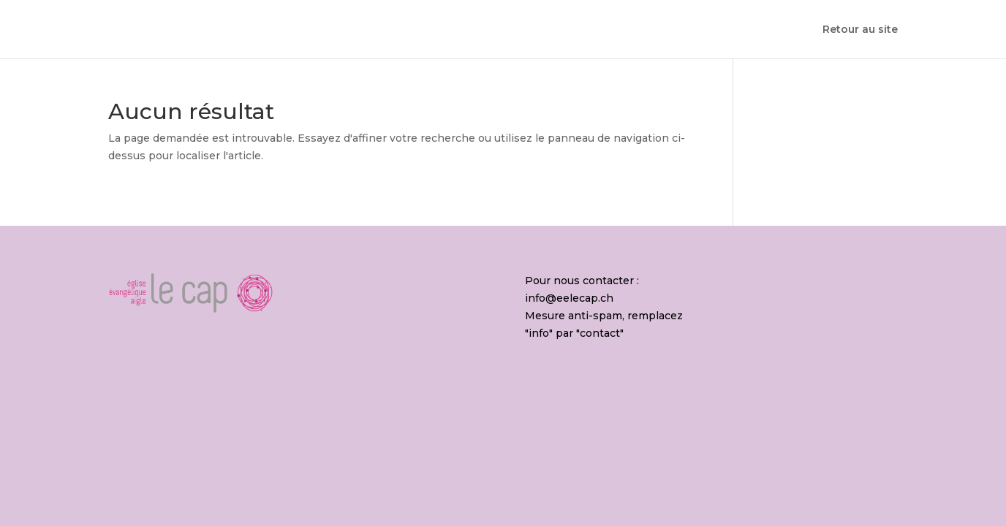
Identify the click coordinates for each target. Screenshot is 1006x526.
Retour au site (860, 30)
